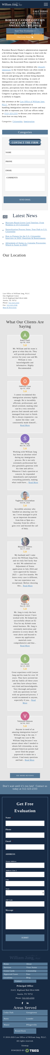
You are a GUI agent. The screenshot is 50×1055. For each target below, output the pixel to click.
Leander (29, 1019)
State (7, 889)
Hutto (6, 1019)
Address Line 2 (11, 870)
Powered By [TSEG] (25, 1050)
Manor (6, 1025)
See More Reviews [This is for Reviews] (25, 775)
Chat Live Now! (25, 37)
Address (10, 854)
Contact (18, 981)
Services (7, 967)
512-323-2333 (14, 303)
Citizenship (18, 122)
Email (9, 841)
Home (6, 964)
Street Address (11, 861)
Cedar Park (8, 1013)
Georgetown (31, 1013)
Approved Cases (11, 974)
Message (10, 910)
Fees (28, 974)
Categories (25, 132)
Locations (8, 978)
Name (9, 818)
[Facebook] (22, 1003)
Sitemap (25, 1046)
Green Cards (9, 971)
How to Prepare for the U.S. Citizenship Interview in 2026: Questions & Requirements (25, 237)
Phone (8, 830)
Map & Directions (10, 308)
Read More (25, 425)
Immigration (29, 122)
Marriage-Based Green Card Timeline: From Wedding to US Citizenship (24, 224)
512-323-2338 (12, 305)
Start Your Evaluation (25, 31)
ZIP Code (9, 900)
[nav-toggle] (46, 4)
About (29, 964)
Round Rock (20, 1031)
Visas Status (31, 967)
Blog (28, 978)
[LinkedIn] (27, 1003)
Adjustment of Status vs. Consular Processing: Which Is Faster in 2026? (25, 244)
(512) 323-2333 (40, 14)
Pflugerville (31, 1025)
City (7, 879)
